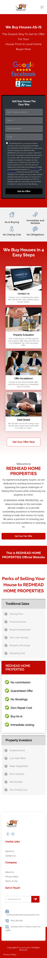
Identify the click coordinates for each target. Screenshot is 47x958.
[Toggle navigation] (41, 7)
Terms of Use (34, 169)
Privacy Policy (11, 172)
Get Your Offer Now (23, 441)
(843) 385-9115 (17, 920)
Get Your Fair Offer (23, 536)
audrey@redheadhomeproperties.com (23, 915)
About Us (9, 851)
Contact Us (10, 856)
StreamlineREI (24, 948)
